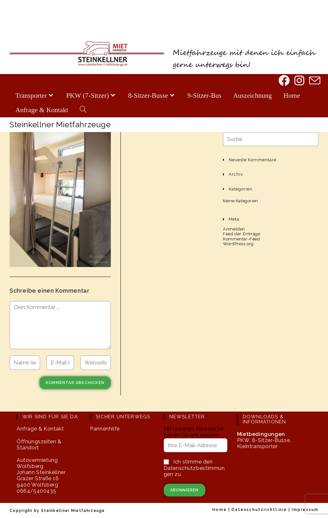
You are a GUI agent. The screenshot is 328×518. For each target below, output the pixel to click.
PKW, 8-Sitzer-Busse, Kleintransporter (264, 440)
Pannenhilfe (105, 429)
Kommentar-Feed (241, 239)
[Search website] (83, 110)
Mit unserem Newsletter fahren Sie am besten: (194, 432)
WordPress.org (238, 243)
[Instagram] (298, 81)
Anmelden (234, 229)
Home (219, 509)
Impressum (305, 509)
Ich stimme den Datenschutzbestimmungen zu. (194, 468)
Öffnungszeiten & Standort (39, 445)
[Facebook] (283, 81)
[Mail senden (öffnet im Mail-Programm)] (314, 81)
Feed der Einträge (241, 233)
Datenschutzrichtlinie (259, 509)
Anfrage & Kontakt (40, 429)
